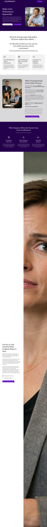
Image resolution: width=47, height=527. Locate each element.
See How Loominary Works (17, 24)
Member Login (40, 1)
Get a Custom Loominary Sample (7, 24)
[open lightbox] (35, 17)
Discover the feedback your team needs (8, 381)
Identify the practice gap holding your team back (32, 116)
